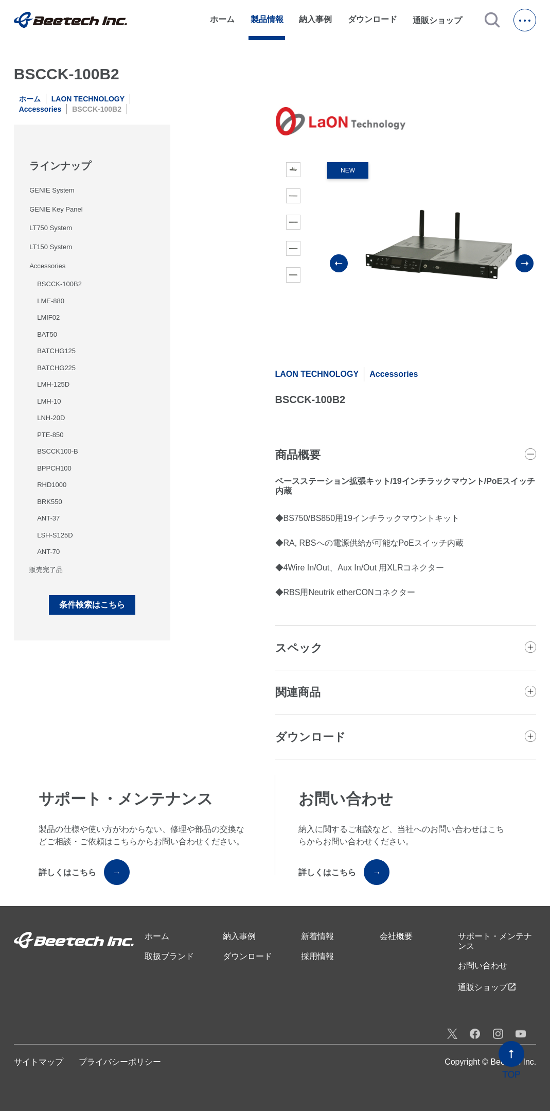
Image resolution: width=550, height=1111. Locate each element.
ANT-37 (48, 518)
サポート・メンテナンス (495, 941)
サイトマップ (38, 1061)
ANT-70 (48, 552)
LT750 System (50, 228)
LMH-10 (49, 401)
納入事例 (315, 19)
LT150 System (50, 247)
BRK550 (49, 502)
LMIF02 (48, 317)
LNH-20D (51, 418)
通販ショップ (442, 20)
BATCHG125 (56, 351)
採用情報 (317, 956)
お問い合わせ (482, 965)
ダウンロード (372, 19)
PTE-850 (50, 435)
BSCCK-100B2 (59, 284)
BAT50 (47, 334)
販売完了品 (46, 570)
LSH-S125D (55, 535)
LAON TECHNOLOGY (88, 99)
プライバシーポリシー (120, 1061)
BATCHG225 (56, 368)
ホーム (222, 19)
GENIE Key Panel (55, 209)
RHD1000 (51, 485)
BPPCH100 (54, 468)
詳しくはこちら (84, 872)
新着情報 (317, 936)
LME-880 (50, 301)
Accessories (40, 109)
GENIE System (51, 190)
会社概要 (396, 936)
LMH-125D (53, 384)
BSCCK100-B (57, 451)
